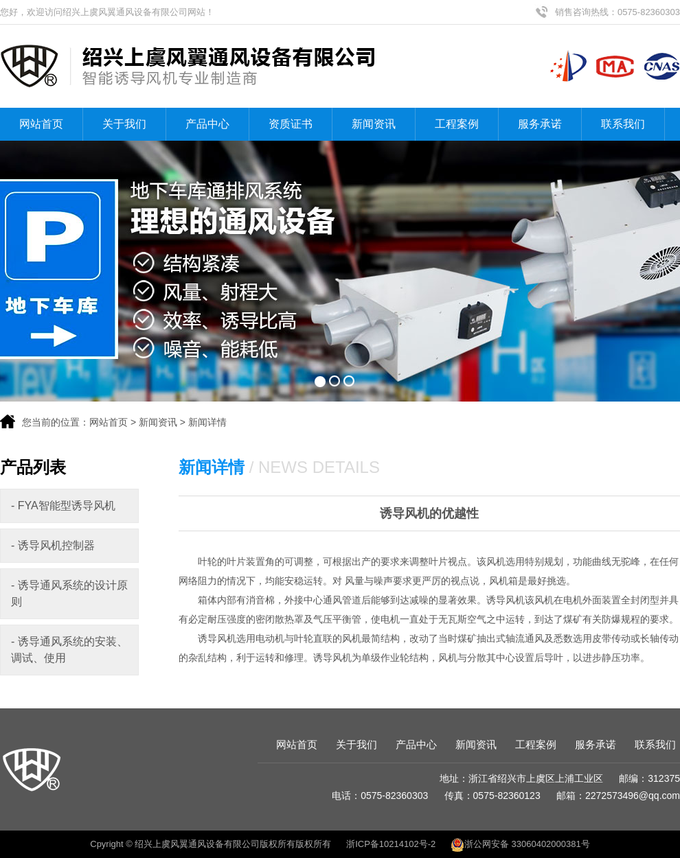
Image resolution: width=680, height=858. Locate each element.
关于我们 (124, 124)
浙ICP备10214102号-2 (390, 844)
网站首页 (41, 124)
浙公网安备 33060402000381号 (520, 844)
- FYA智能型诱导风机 (63, 505)
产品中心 (207, 124)
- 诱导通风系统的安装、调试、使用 (69, 650)
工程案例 (457, 124)
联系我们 (623, 124)
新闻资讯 (374, 124)
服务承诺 (540, 124)
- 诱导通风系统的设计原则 (69, 593)
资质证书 (291, 124)
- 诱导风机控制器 (53, 545)
